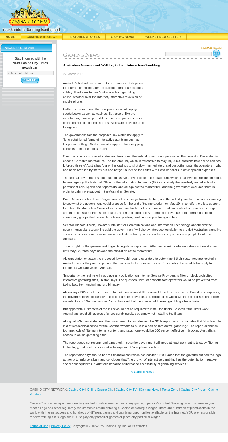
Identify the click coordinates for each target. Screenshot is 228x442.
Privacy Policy (60, 426)
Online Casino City (100, 389)
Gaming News (122, 36)
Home (10, 36)
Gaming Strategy (42, 36)
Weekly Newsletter (163, 36)
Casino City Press (193, 389)
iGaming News (149, 389)
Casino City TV (126, 389)
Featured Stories (84, 36)
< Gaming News (142, 371)
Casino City (76, 389)
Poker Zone (170, 389)
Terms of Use (39, 426)
